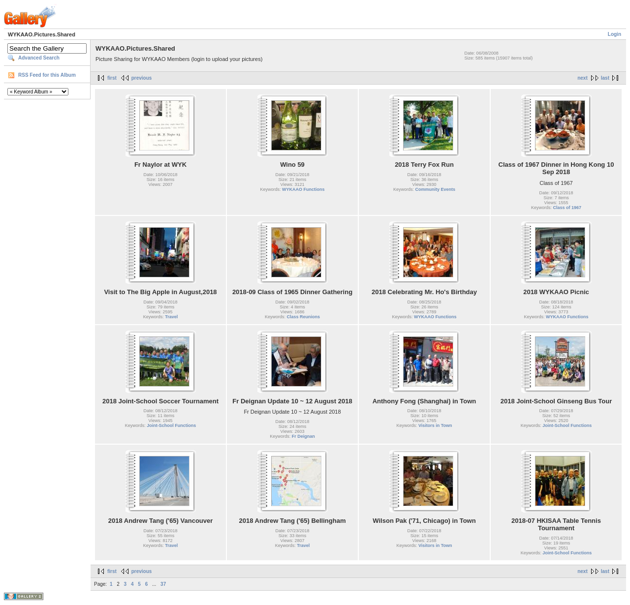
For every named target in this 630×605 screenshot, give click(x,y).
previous (141, 78)
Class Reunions (303, 316)
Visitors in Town (435, 425)
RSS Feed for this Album (47, 75)
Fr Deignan (303, 436)
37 (163, 584)
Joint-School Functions (171, 425)
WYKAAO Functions (303, 189)
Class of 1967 (567, 207)
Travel (171, 316)
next (582, 78)
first (112, 78)
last (605, 78)
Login (614, 34)
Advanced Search (39, 57)
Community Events (435, 189)
